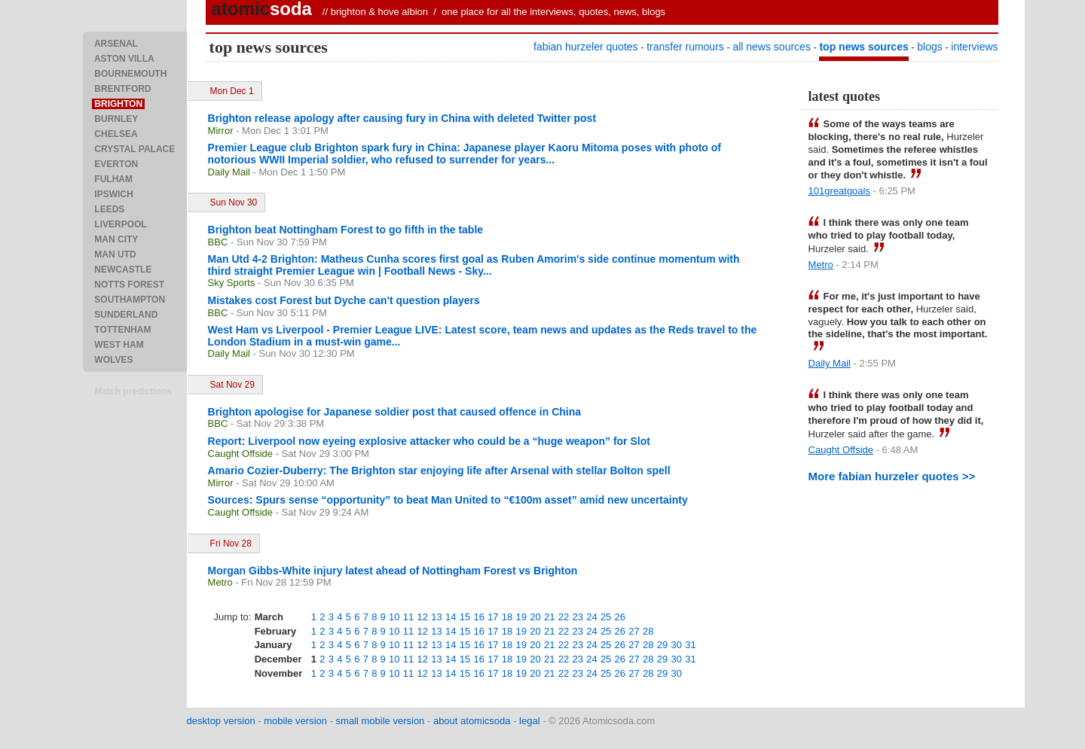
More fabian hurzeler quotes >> (892, 476)
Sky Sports (231, 282)
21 (549, 617)
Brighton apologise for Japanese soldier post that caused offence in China (395, 412)
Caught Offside (240, 453)
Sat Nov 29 (232, 384)
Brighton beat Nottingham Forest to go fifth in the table (346, 230)
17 (492, 617)
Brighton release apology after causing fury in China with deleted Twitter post (402, 118)
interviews (974, 47)
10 (394, 617)
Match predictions (133, 391)
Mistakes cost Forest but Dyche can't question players (344, 300)
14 (450, 617)
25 (606, 617)
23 (577, 617)
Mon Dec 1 (232, 91)
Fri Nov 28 (231, 543)
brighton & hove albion (379, 11)
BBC (218, 242)
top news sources (863, 47)
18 (507, 617)
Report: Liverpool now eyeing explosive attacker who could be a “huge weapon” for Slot (429, 441)
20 (535, 617)
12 (422, 617)
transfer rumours (685, 47)
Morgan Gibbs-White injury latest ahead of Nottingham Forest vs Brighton (393, 571)
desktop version (221, 720)
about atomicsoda (472, 720)
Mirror (221, 130)
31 (690, 644)
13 (436, 617)
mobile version (295, 720)
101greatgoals (839, 190)
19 (521, 617)
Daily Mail (229, 172)
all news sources (771, 47)
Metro (220, 582)
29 (662, 644)
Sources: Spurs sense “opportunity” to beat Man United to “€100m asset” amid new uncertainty (448, 500)
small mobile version (380, 720)
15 (465, 617)
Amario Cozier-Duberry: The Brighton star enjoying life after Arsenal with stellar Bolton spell (439, 470)
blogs (929, 47)
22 (563, 617)
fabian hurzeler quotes (585, 47)
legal (529, 720)
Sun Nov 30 (234, 202)
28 (648, 631)
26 (620, 617)
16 (478, 617)
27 (633, 631)
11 (408, 617)
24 (591, 617)
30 (676, 644)
